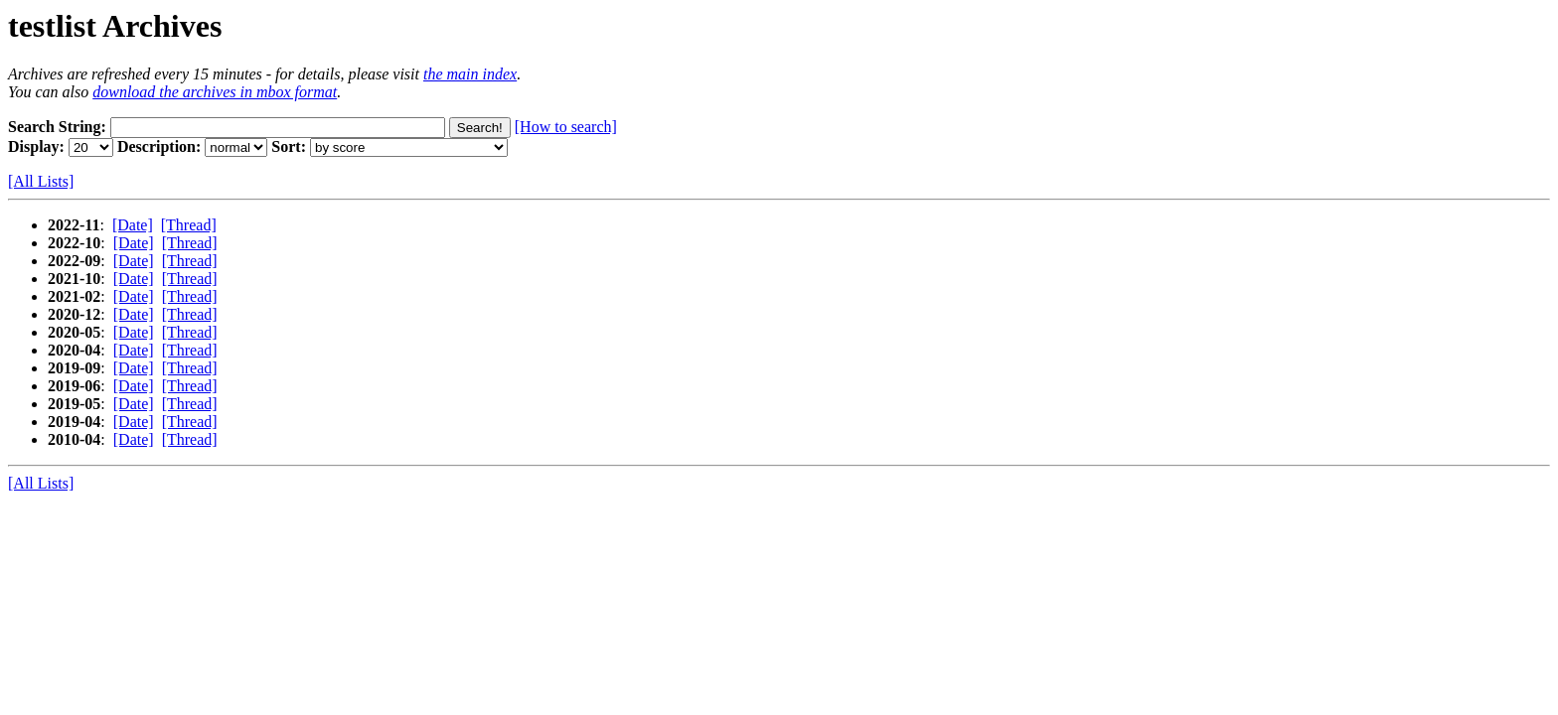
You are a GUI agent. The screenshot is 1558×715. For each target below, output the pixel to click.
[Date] (132, 224)
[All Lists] (41, 181)
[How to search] (566, 126)
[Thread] (189, 224)
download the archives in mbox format (214, 91)
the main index (470, 74)
